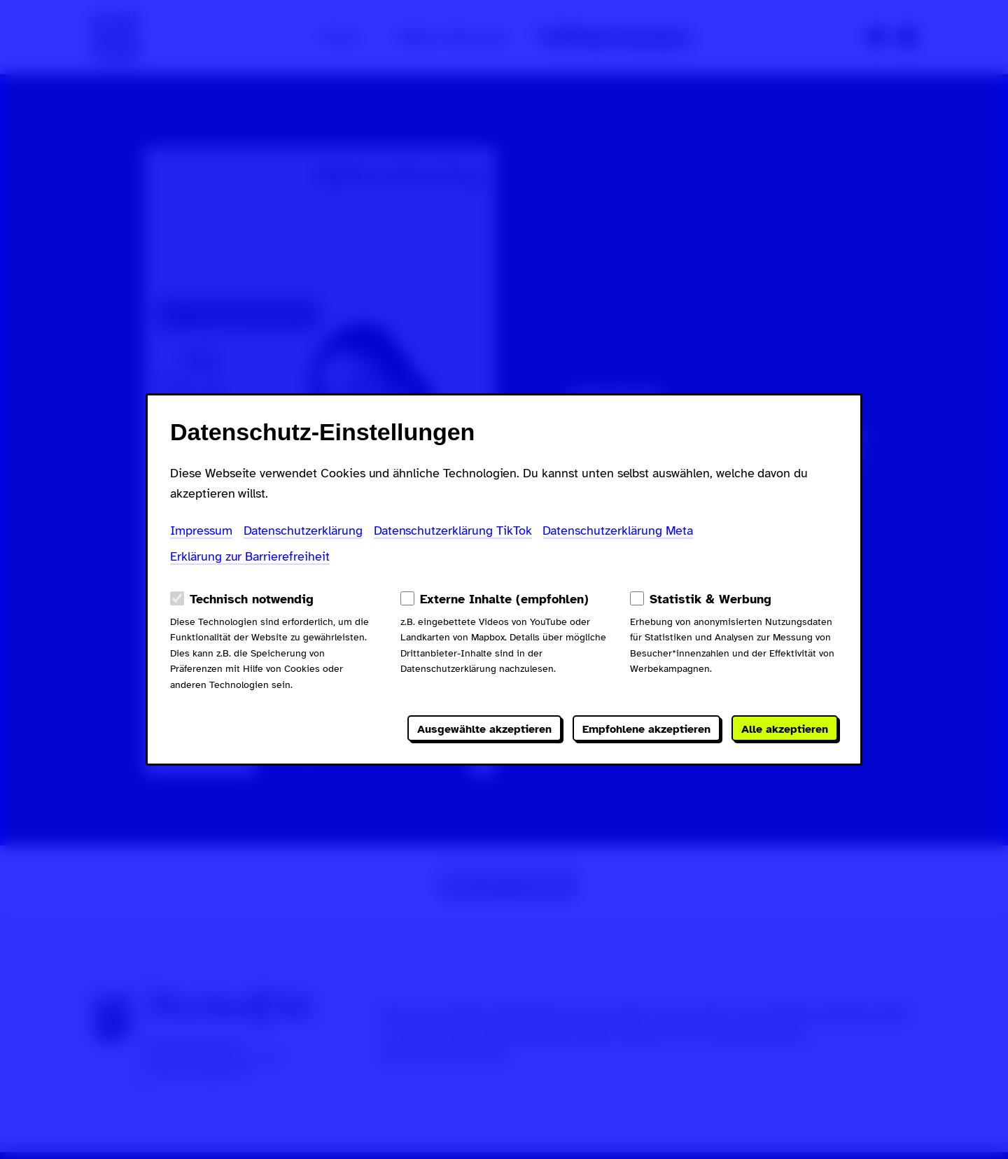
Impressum (201, 530)
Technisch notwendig (252, 599)
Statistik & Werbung (710, 599)
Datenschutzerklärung (303, 530)
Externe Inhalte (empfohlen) (504, 599)
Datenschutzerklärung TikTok (453, 530)
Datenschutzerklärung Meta (617, 530)
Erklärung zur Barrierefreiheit (250, 556)
